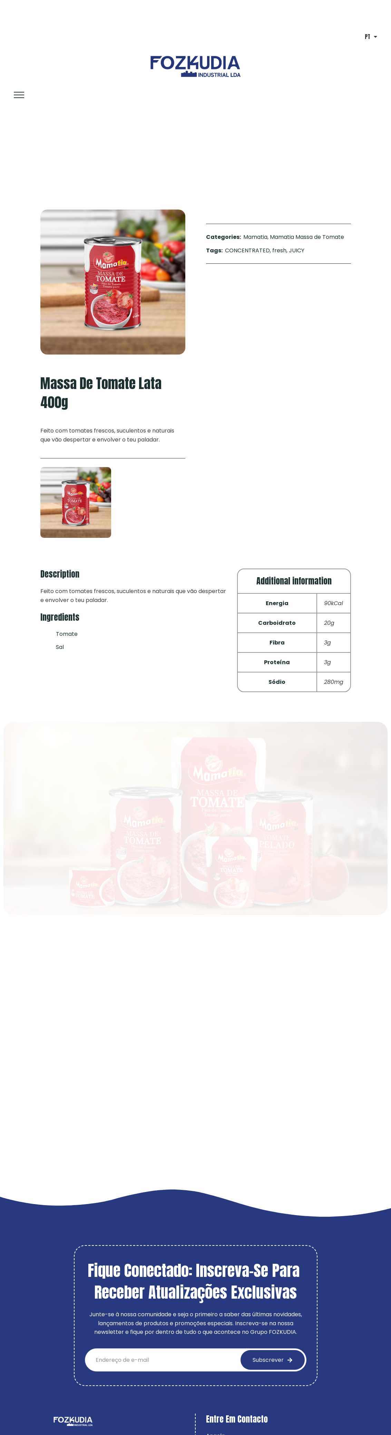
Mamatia (255, 237)
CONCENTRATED (247, 250)
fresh (279, 250)
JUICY (296, 250)
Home (18, 157)
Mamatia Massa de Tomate (75, 157)
